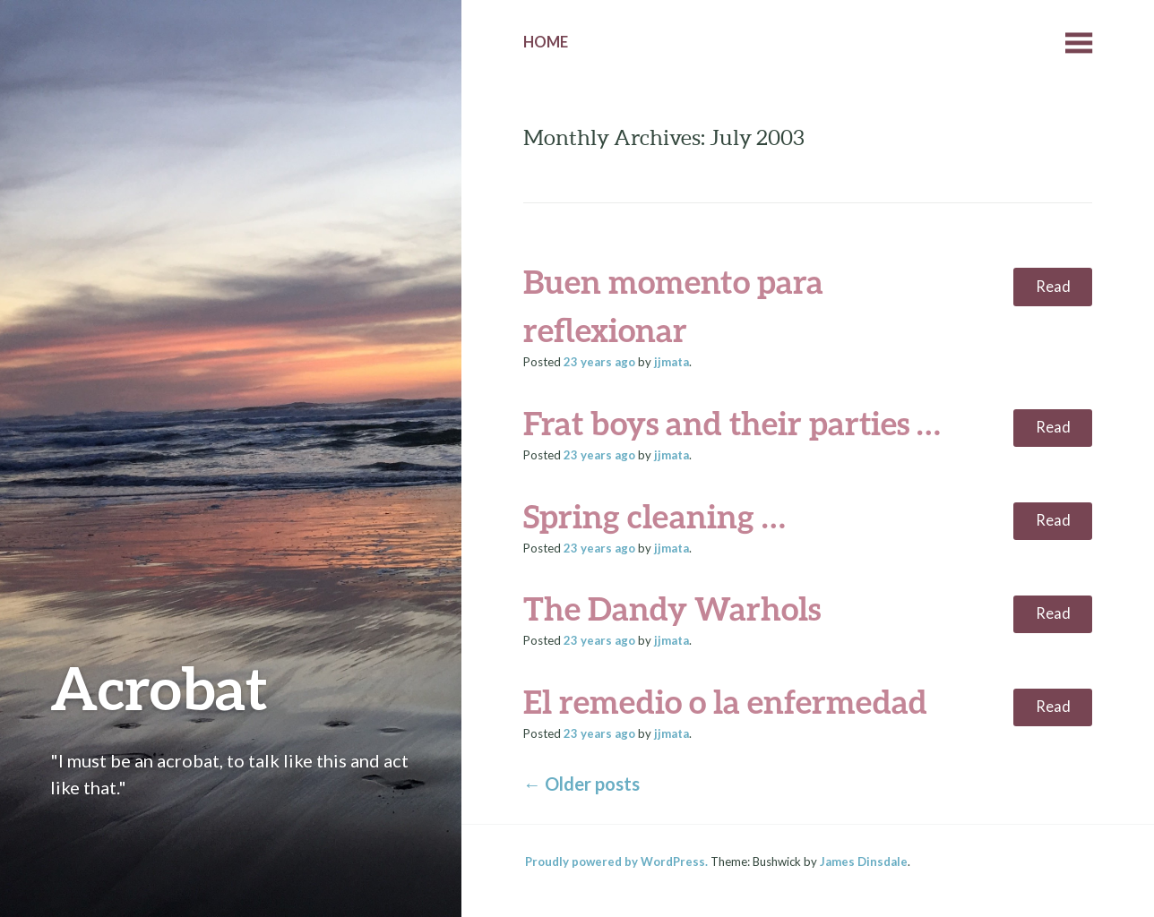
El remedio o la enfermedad (725, 701)
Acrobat (159, 687)
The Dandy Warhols (672, 608)
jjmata (671, 362)
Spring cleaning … (654, 516)
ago (599, 362)
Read (1053, 287)
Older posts (581, 783)
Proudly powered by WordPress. (616, 861)
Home (545, 42)
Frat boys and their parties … (732, 422)
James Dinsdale (864, 861)
